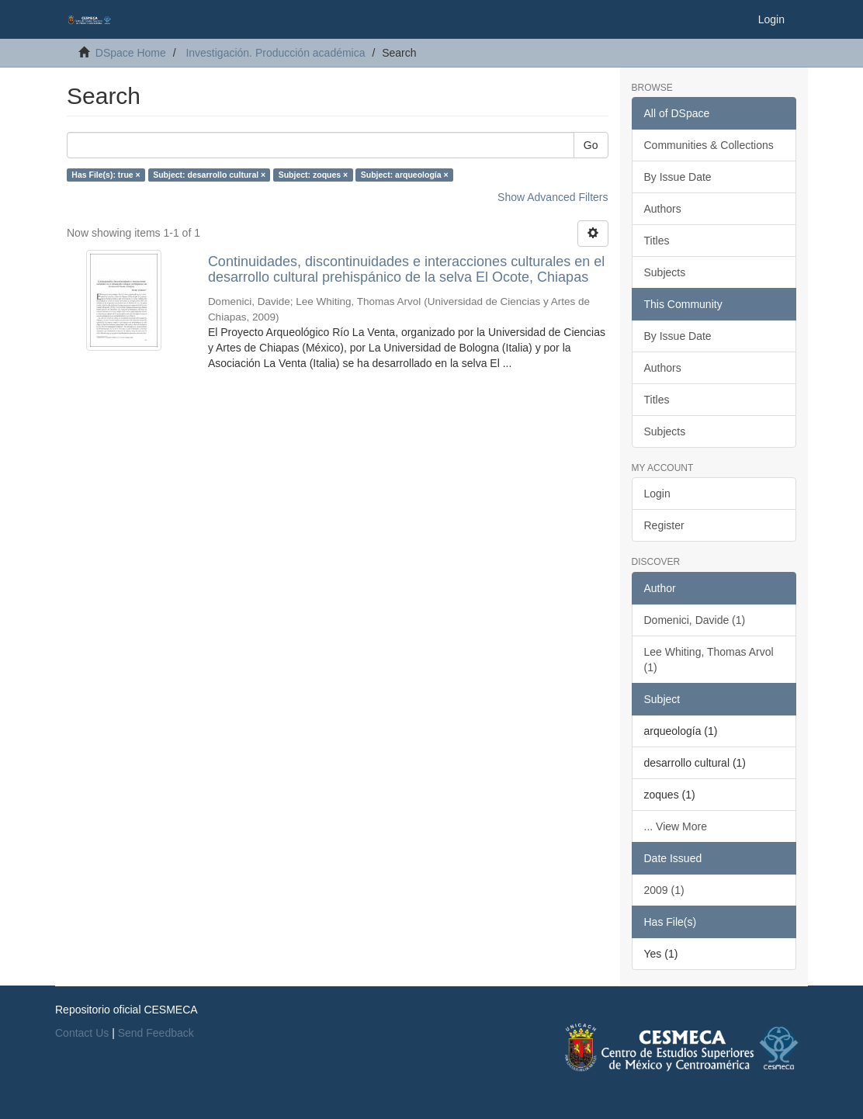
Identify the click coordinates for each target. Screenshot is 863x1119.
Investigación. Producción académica (275, 53)
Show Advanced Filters (552, 197)
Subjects (665, 272)
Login (657, 493)
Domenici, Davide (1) (695, 620)
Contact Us (82, 1033)
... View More (675, 826)
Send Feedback (156, 1033)
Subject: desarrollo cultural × (209, 174)
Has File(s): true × (105, 174)
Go (591, 145)
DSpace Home (130, 53)
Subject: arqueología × (405, 174)
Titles (657, 240)
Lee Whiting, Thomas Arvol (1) (709, 660)
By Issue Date (678, 177)
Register (664, 525)
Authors (662, 209)
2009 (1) (664, 890)
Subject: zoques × (313, 174)
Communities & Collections (709, 145)
